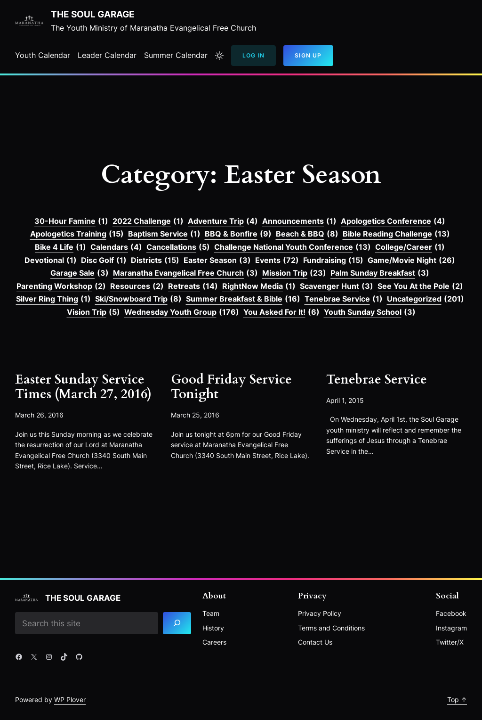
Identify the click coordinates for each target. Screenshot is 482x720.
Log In (253, 55)
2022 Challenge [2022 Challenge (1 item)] (148, 221)
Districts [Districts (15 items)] (155, 260)
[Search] (177, 623)
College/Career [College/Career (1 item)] (410, 247)
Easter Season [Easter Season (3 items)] (217, 260)
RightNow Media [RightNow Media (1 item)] (259, 286)
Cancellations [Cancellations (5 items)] (178, 247)
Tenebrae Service (376, 379)
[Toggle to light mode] (219, 56)
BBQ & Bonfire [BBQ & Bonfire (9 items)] (238, 234)
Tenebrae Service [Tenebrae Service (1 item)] (344, 299)
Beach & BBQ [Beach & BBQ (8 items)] (307, 234)
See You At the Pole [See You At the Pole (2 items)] (420, 286)
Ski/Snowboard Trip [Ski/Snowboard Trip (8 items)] (138, 299)
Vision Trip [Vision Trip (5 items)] (93, 312)
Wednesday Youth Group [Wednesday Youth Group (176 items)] (181, 312)
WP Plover (70, 699)
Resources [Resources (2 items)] (137, 286)
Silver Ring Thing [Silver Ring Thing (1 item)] (53, 299)
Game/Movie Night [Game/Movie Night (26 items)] (411, 260)
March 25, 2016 (195, 415)
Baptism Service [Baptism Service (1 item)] (164, 234)
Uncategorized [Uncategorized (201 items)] (425, 299)
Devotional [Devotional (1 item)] (50, 260)
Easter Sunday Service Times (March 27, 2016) (83, 387)
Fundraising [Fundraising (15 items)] (333, 260)
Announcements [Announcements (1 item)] (299, 221)
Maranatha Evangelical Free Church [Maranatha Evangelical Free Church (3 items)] (185, 273)
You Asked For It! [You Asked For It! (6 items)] (281, 312)
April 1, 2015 (345, 400)
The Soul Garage (93, 14)
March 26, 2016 (39, 415)
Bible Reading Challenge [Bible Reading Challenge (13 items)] (396, 234)
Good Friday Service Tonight (231, 387)
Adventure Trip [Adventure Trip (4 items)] (223, 221)
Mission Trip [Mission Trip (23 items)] (294, 273)
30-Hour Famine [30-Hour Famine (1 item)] (71, 221)
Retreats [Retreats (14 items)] (193, 286)
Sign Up (308, 55)
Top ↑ (457, 699)
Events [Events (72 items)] (277, 260)
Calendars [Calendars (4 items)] (116, 247)
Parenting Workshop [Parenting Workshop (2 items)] (61, 286)
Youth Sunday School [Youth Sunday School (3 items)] (370, 312)
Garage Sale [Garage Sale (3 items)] (79, 273)
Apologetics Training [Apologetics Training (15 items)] (77, 234)
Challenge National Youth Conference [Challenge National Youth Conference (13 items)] (292, 247)
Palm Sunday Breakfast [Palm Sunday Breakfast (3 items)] (379, 273)
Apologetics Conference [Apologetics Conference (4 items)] (393, 221)
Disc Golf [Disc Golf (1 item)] (104, 260)
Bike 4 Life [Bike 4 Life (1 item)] (60, 247)
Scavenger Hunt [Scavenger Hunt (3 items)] (336, 286)
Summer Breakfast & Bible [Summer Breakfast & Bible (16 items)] (243, 299)
